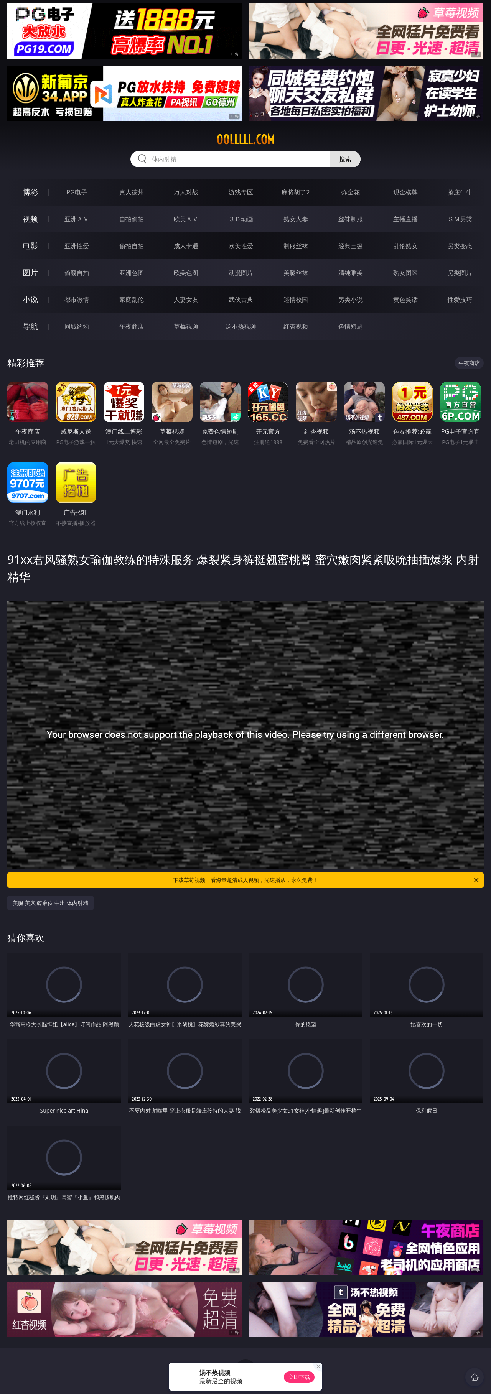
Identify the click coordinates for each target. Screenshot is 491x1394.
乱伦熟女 (405, 246)
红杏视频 (295, 326)
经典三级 (350, 246)
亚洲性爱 (76, 246)
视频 (30, 219)
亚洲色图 (131, 272)
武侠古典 (241, 299)
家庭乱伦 (131, 299)
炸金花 (350, 192)
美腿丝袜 (295, 272)
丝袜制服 (350, 219)
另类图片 (460, 272)
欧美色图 (186, 272)
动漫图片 (241, 272)
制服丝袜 (295, 246)
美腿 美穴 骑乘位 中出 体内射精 (50, 903)
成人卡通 (186, 246)
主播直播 (405, 219)
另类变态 (460, 246)
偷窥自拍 (76, 272)
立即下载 (299, 1377)
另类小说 (350, 299)
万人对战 (186, 192)
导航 (30, 326)
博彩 (30, 192)
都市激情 (76, 299)
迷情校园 (295, 299)
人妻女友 (186, 299)
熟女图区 (405, 272)
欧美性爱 (241, 246)
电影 (30, 245)
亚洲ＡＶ (76, 219)
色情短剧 (350, 326)
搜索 (345, 159)
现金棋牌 (405, 192)
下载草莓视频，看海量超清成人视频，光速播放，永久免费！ (326, 880)
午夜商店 (131, 326)
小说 (30, 299)
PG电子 (76, 192)
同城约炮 (76, 326)
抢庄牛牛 (460, 192)
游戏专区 (241, 192)
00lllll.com (245, 139)
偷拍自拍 (131, 246)
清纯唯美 (350, 272)
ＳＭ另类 (460, 219)
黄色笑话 (405, 299)
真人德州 (131, 192)
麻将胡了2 (296, 192)
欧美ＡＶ (186, 219)
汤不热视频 (241, 326)
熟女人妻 (295, 219)
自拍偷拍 (131, 219)
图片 (30, 272)
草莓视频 (186, 326)
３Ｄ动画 (241, 219)
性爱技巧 (460, 299)
